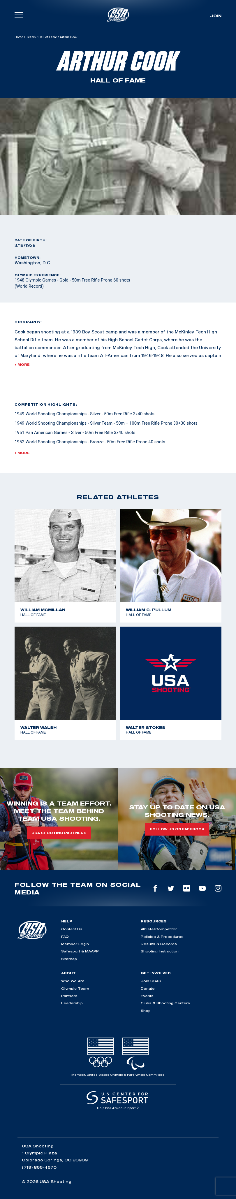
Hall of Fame (47, 37)
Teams (31, 37)
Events (147, 996)
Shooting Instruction (160, 951)
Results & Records (159, 944)
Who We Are (72, 981)
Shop (146, 1010)
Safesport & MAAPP (80, 951)
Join (215, 16)
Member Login (75, 944)
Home (19, 37)
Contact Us (71, 929)
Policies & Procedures (162, 936)
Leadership (72, 1003)
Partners (69, 996)
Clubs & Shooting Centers (165, 1003)
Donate (148, 988)
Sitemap (69, 959)
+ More (22, 364)
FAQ (65, 936)
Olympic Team (75, 988)
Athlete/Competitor (159, 929)
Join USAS (151, 981)
